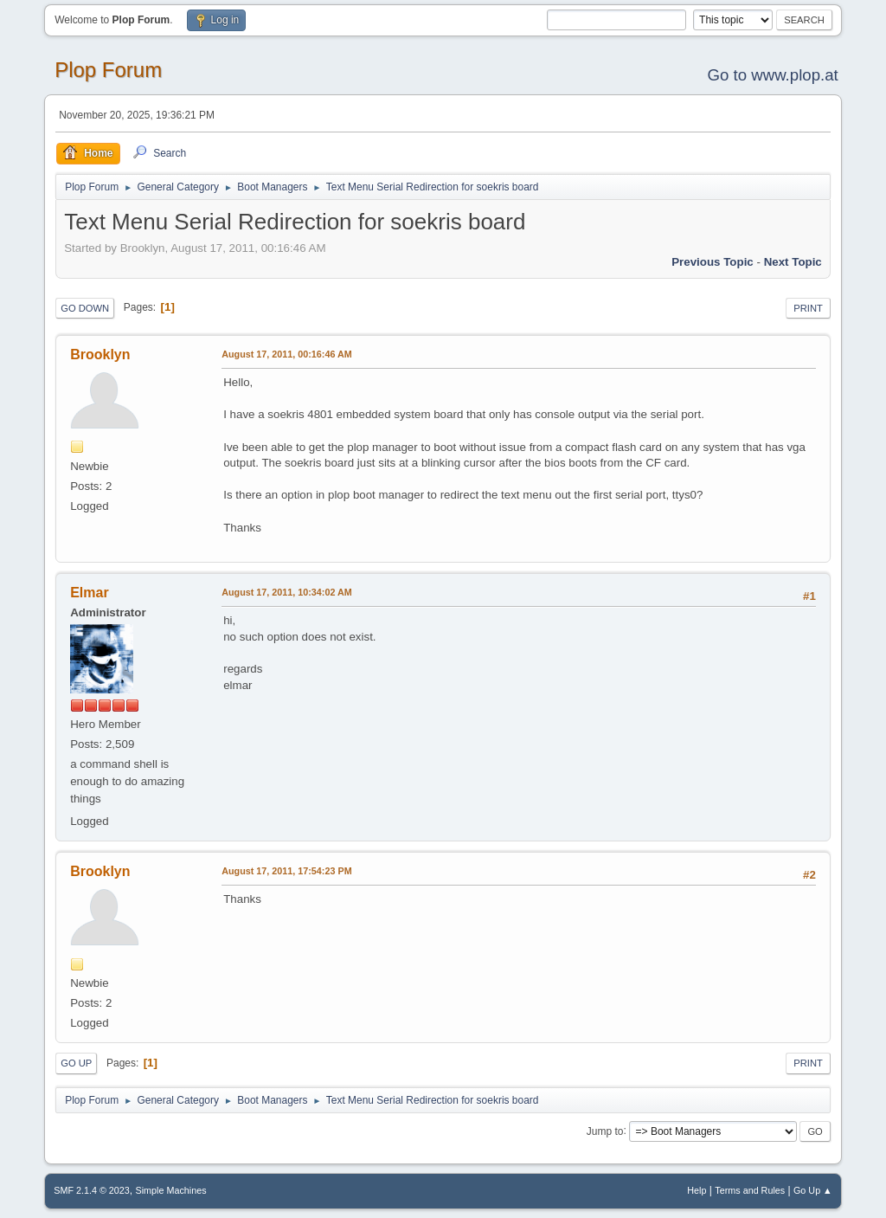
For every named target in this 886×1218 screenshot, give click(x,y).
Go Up (76, 1063)
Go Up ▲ (812, 1190)
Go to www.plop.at (772, 75)
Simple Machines (171, 1190)
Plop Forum (108, 69)
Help (696, 1190)
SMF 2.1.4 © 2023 (92, 1190)
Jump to (605, 1131)
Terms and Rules (750, 1190)
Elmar (89, 592)
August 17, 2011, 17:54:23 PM (286, 871)
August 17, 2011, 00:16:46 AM (287, 354)
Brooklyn (100, 354)
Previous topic (712, 261)
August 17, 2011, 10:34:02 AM (287, 592)
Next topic (793, 261)
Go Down (85, 308)
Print (808, 308)
